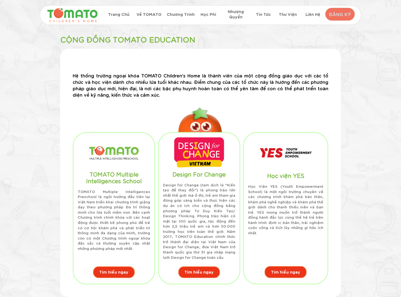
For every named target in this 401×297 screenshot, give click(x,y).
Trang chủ (118, 14)
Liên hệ (311, 14)
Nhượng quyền (235, 14)
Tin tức (262, 14)
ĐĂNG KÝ (339, 14)
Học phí (207, 14)
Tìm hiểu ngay (113, 272)
